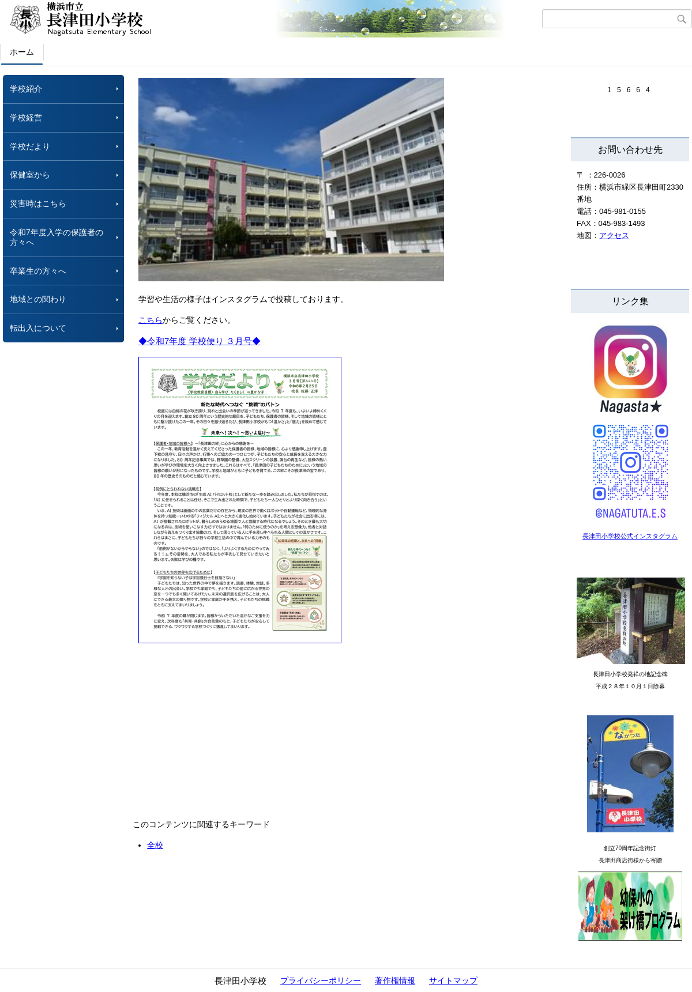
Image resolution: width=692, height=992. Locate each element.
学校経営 (26, 117)
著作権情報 (395, 980)
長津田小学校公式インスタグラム (630, 536)
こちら (150, 320)
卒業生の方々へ (38, 271)
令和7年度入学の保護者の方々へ (56, 237)
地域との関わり (38, 299)
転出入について (38, 328)
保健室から (30, 174)
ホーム (22, 51)
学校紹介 (26, 88)
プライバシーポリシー (320, 980)
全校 (155, 845)
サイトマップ (453, 980)
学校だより (30, 146)
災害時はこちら (38, 203)
